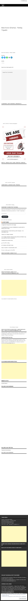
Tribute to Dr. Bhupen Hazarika (7, 234)
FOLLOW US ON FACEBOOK (7, 386)
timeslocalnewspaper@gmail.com (7, 521)
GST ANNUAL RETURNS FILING (7, 245)
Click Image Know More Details (9, 361)
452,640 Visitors (4, 383)
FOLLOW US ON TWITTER (7, 447)
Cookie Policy (24, 596)
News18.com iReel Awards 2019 (7, 67)
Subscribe (5, 216)
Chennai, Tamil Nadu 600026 (6, 519)
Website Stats (4, 380)
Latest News (5, 222)
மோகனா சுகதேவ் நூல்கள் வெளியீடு (8, 250)
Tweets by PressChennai (6, 450)
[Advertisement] (14, 17)
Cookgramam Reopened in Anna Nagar (8, 224)
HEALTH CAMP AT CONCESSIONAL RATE (9, 247)
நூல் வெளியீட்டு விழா (5, 242)
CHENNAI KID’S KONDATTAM (7, 240)
